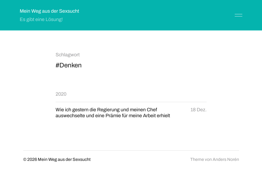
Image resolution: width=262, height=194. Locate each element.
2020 (61, 94)
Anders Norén (226, 159)
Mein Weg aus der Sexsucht (49, 11)
